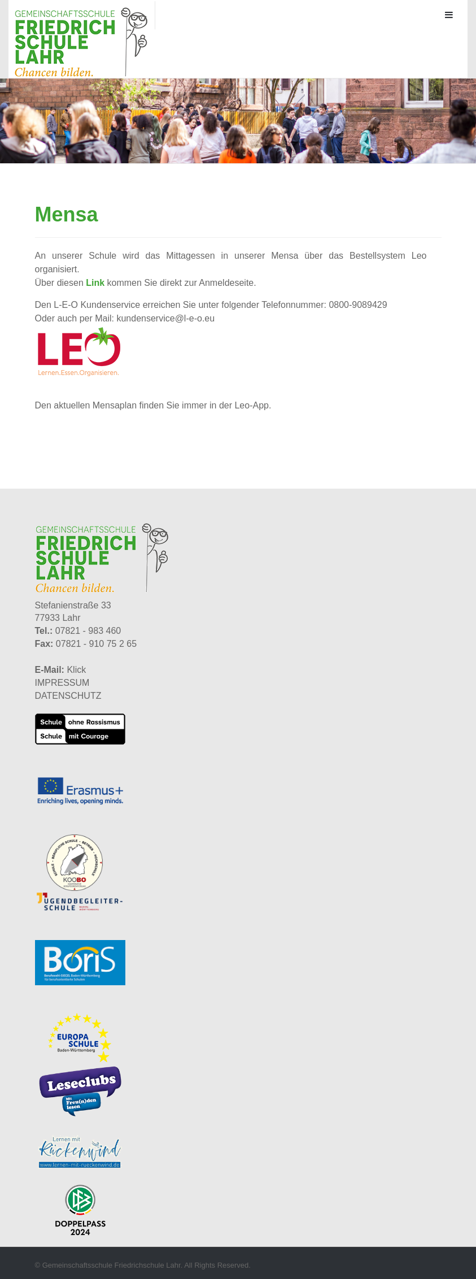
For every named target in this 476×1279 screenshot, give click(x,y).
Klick (76, 670)
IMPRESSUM (62, 683)
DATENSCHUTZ (68, 696)
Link (95, 283)
